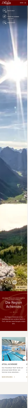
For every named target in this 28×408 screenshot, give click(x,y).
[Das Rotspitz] (6, 3)
